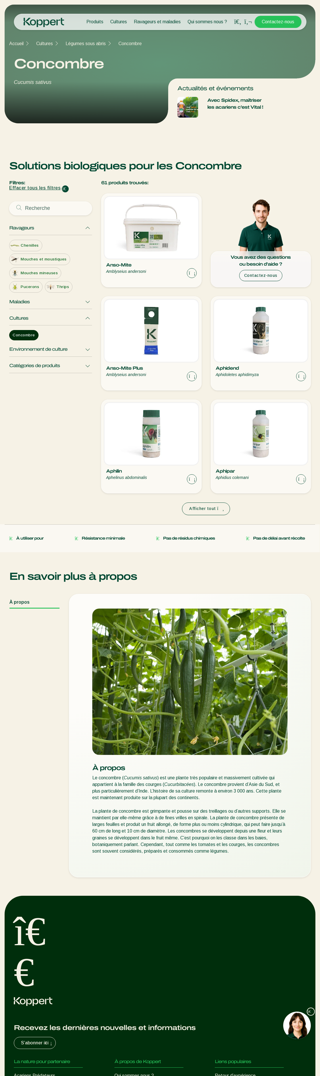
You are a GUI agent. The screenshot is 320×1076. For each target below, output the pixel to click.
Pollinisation (26, 998)
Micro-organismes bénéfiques (43, 975)
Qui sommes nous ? (207, 21)
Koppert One (228, 940)
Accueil (16, 43)
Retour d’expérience (235, 929)
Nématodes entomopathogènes (46, 963)
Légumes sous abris (86, 43)
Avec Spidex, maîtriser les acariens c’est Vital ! (235, 104)
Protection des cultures (37, 986)
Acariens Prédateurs (34, 929)
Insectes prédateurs (34, 940)
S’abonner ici (37, 896)
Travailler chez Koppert (137, 963)
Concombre (130, 43)
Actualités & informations (139, 940)
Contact (122, 975)
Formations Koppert (134, 952)
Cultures (118, 21)
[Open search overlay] (238, 22)
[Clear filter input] (65, 188)
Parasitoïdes (27, 952)
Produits (94, 21)
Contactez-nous (278, 21)
